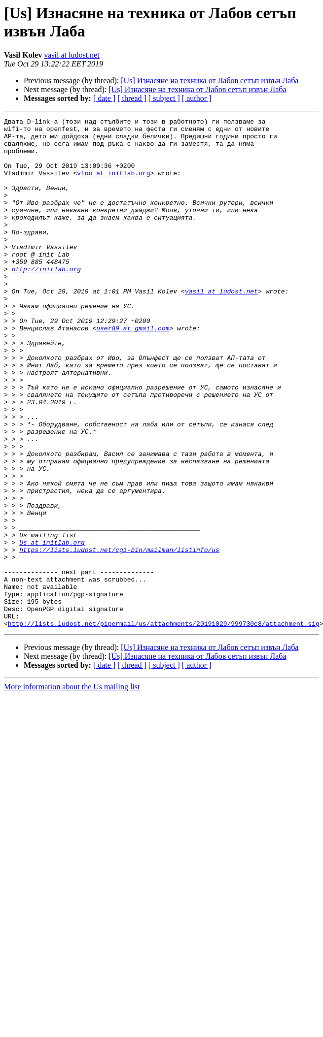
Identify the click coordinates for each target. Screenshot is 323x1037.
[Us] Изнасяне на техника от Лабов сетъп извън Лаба (209, 80)
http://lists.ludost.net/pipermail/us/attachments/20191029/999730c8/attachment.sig (164, 725)
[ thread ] (131, 98)
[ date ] (104, 98)
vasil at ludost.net (71, 55)
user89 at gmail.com (132, 370)
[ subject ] (164, 98)
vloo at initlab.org (113, 184)
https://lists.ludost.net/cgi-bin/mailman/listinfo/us (119, 636)
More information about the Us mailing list (72, 788)
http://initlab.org (46, 299)
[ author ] (197, 98)
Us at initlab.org (52, 627)
